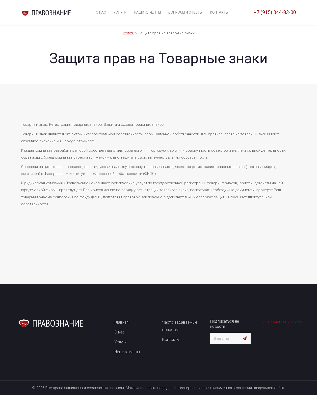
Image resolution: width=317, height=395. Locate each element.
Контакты (219, 12)
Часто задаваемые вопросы (179, 326)
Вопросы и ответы (185, 12)
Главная (121, 322)
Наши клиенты (147, 12)
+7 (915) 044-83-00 (275, 12)
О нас (101, 12)
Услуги (120, 12)
